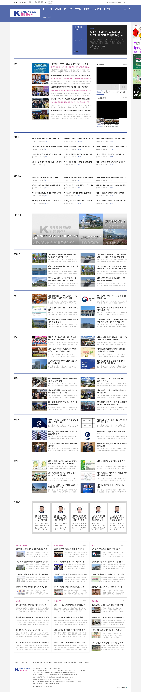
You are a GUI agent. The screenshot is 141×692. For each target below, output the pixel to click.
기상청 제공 (50, 3)
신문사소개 (17, 662)
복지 (93, 545)
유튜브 (29, 2)
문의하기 (87, 662)
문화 (65, 10)
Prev (75, 40)
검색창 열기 (129, 8)
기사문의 (114, 2)
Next (84, 40)
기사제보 (109, 2)
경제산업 (58, 10)
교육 (70, 10)
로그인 (125, 2)
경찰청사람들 (21, 545)
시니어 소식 (47, 19)
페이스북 (32, 2)
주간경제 (95, 601)
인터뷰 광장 (101, 98)
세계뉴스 (19, 601)
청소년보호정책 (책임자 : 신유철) (53, 662)
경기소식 (98, 10)
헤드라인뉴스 (59, 545)
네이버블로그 (41, 2)
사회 (50, 10)
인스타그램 (38, 2)
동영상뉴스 (88, 10)
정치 (44, 10)
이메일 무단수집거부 (70, 662)
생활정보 (57, 601)
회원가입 (120, 2)
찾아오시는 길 (26, 662)
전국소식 (106, 10)
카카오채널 (35, 2)
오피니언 (78, 10)
